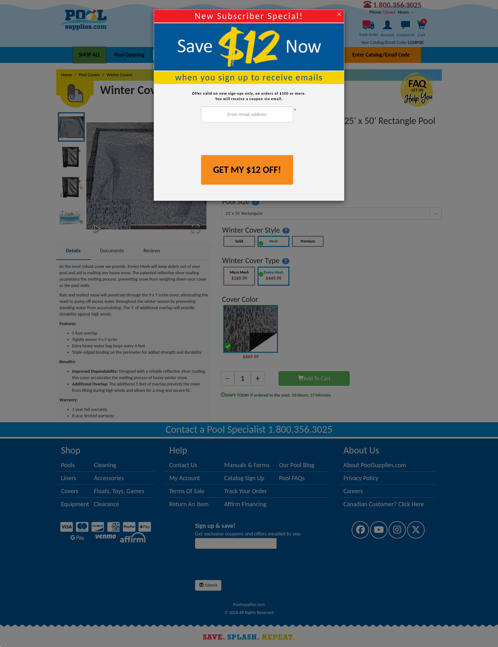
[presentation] (249, 139)
